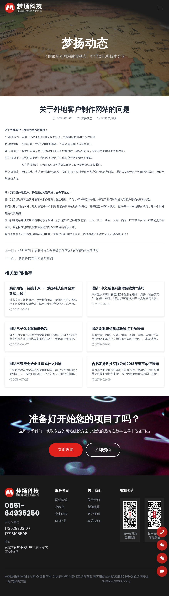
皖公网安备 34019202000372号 (125, 578)
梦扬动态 (86, 118)
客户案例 (94, 514)
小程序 (59, 507)
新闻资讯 (94, 507)
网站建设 (20, 220)
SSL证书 (60, 521)
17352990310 (16, 528)
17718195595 (16, 533)
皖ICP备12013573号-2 (117, 576)
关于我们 (94, 500)
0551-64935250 (22, 509)
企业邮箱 (61, 514)
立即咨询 (65, 449)
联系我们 (94, 521)
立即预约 (103, 450)
